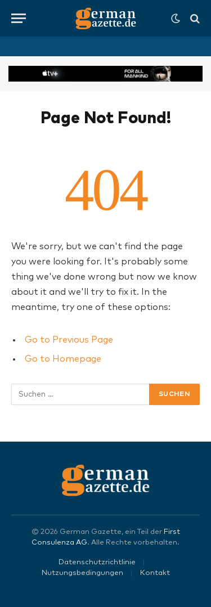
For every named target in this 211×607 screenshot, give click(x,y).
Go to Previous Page (69, 339)
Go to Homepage (63, 358)
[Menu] (18, 18)
